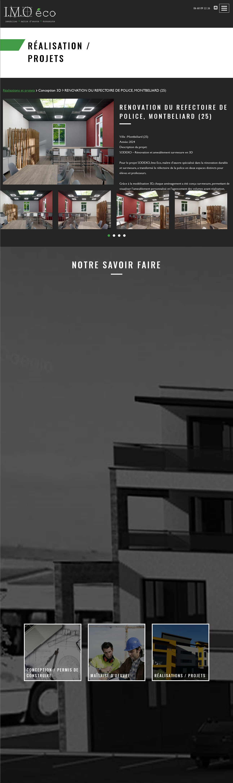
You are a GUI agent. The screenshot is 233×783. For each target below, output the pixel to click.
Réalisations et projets (19, 90)
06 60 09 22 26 (202, 8)
